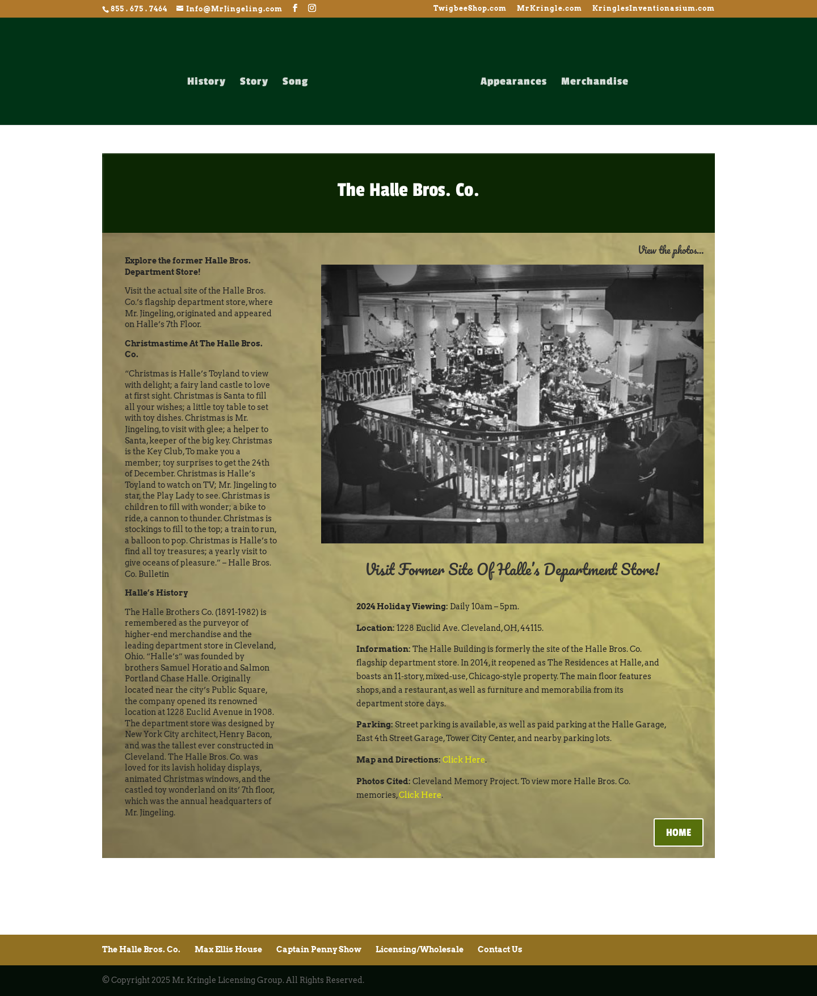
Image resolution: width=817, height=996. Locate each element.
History (206, 82)
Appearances (514, 82)
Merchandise (595, 82)
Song (295, 82)
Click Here (464, 759)
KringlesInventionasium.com (653, 8)
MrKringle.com (549, 8)
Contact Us (500, 949)
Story (254, 82)
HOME (678, 832)
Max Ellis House (228, 949)
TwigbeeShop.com (470, 8)
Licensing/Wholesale (420, 949)
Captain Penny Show (318, 949)
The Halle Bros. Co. (141, 949)
